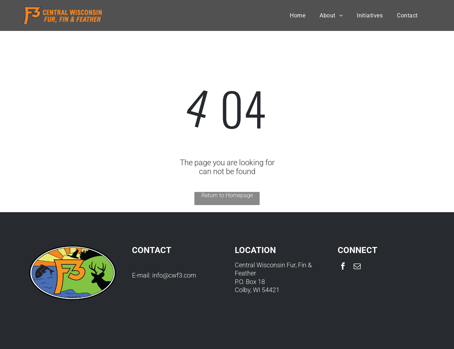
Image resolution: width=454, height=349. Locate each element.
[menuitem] (297, 15)
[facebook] (343, 267)
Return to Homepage (227, 195)
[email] (357, 267)
